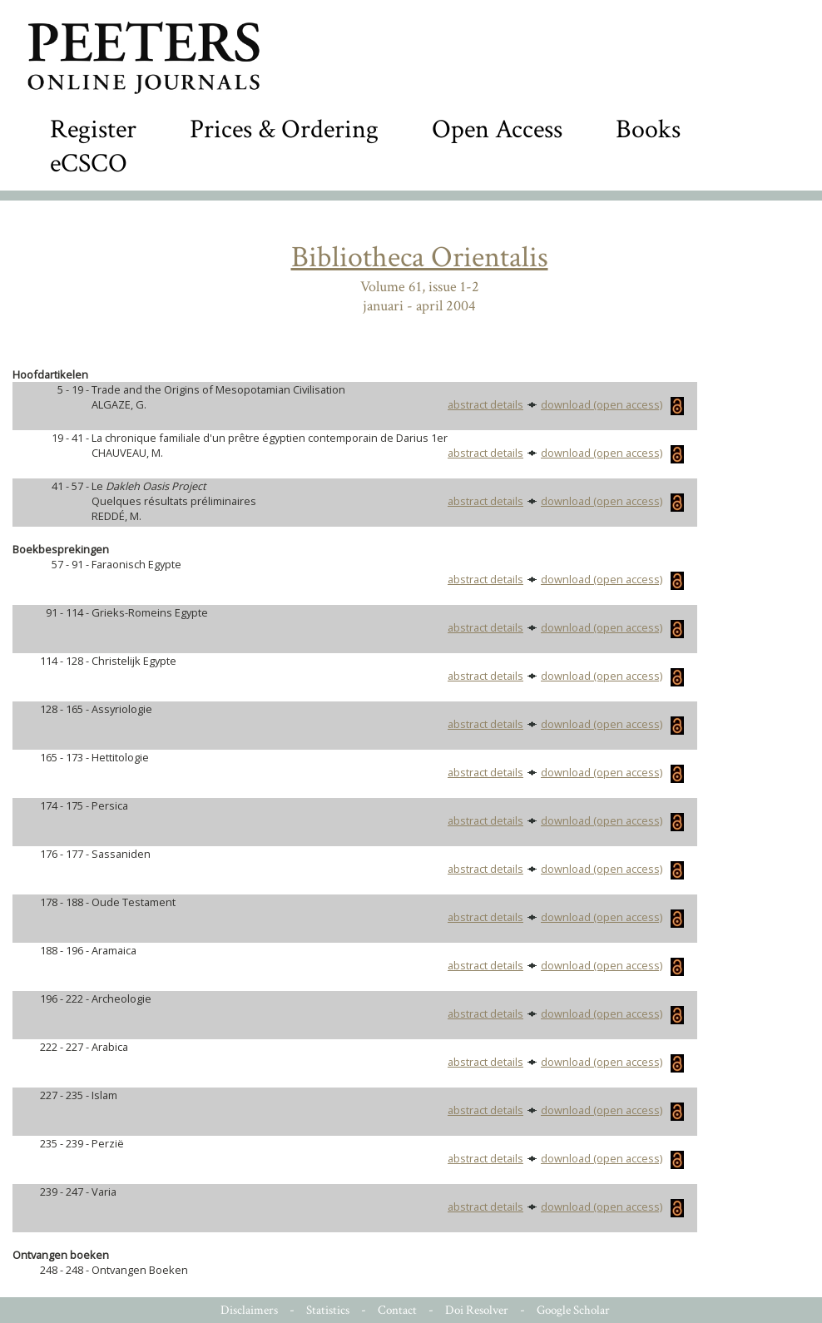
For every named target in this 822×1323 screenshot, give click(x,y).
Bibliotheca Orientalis (419, 257)
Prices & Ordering (284, 129)
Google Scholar (573, 1310)
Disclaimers (249, 1310)
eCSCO (88, 163)
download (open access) (612, 404)
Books (648, 129)
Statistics (327, 1310)
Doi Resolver (476, 1310)
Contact (397, 1310)
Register (93, 129)
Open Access (497, 129)
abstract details (485, 404)
